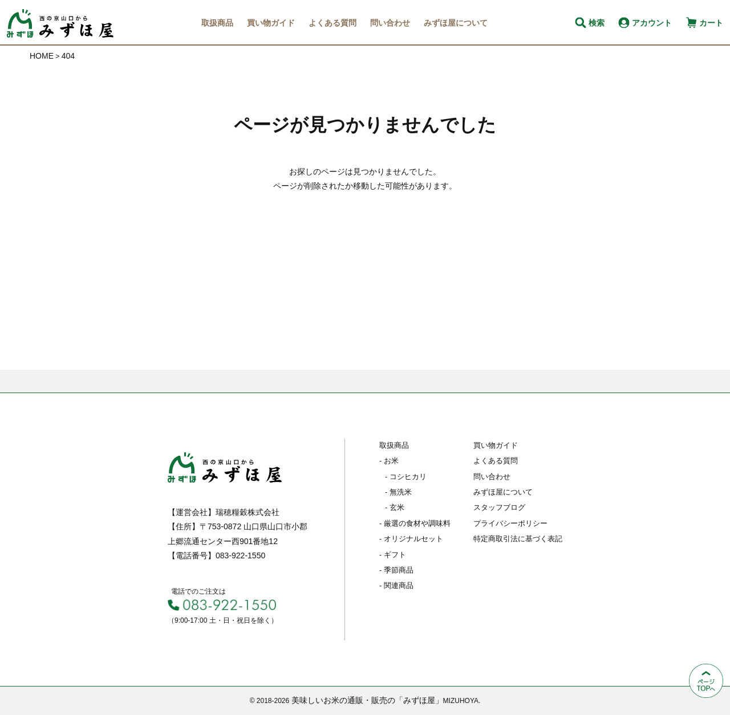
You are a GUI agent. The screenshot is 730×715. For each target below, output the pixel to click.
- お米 (389, 460)
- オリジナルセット (411, 538)
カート (711, 22)
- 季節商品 (396, 570)
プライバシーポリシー (510, 523)
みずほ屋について (456, 22)
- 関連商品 (396, 585)
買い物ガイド (271, 22)
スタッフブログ (499, 507)
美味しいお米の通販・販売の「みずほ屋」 (367, 700)
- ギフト (392, 554)
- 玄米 (394, 507)
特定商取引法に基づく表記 (517, 538)
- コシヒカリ (406, 476)
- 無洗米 (398, 492)
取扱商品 (217, 22)
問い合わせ (390, 22)
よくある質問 (332, 22)
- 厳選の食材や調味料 (415, 523)
